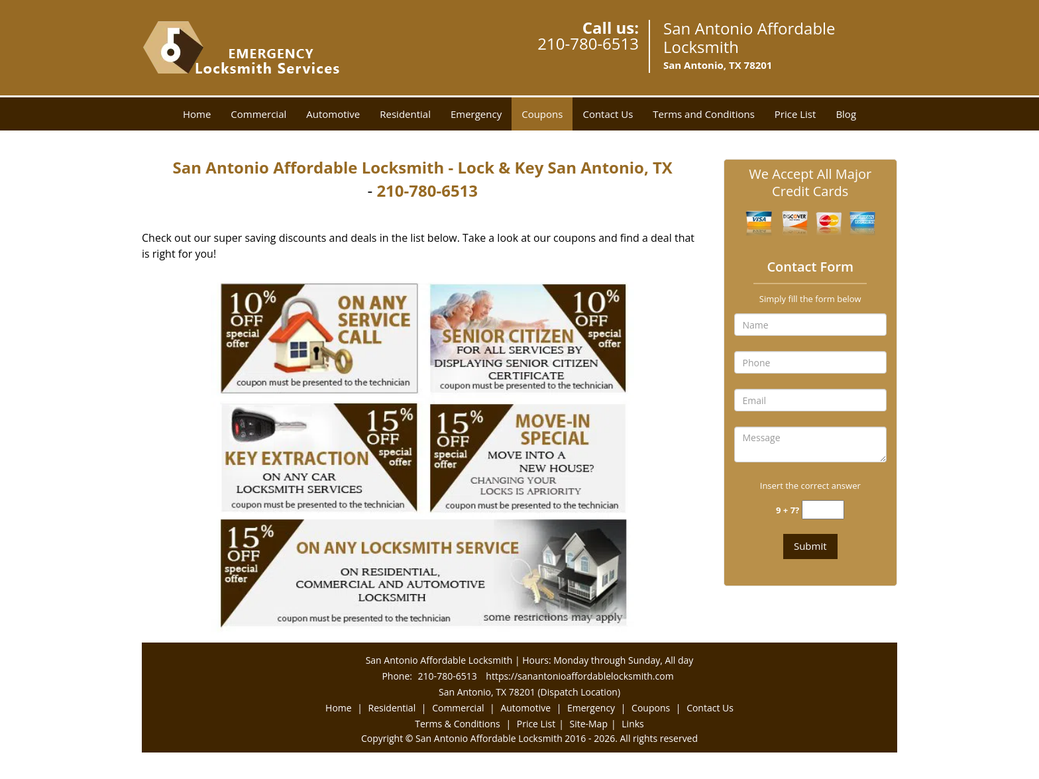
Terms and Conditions (704, 114)
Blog (846, 114)
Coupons (542, 114)
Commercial (258, 114)
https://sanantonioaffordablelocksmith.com (579, 676)
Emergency (476, 114)
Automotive (333, 114)
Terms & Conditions (457, 723)
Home (197, 114)
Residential (405, 114)
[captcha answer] (823, 509)
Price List (795, 114)
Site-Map (588, 723)
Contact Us (607, 114)
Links (632, 723)
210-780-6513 (588, 43)
